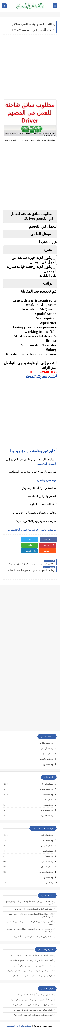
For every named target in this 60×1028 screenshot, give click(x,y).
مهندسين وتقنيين (47, 480)
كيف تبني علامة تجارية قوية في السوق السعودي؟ (33, 1009)
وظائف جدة (48, 834)
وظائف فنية (48, 799)
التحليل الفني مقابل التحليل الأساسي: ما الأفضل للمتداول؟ (29, 965)
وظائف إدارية (47, 778)
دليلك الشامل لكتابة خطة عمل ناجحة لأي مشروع (33, 1004)
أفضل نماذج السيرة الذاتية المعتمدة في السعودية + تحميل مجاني (30, 917)
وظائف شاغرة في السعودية (19, 1020)
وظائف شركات (46, 737)
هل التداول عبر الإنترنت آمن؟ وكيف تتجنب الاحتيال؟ (32, 970)
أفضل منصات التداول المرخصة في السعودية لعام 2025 (31, 955)
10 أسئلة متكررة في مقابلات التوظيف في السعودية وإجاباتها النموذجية (29, 897)
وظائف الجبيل (47, 861)
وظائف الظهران (46, 866)
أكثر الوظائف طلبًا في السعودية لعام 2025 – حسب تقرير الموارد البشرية (30, 909)
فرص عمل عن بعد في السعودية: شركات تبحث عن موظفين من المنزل (29, 924)
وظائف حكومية (46, 753)
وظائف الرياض (46, 829)
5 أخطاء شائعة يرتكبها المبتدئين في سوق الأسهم (33, 960)
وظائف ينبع (48, 877)
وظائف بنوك (48, 748)
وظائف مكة (48, 850)
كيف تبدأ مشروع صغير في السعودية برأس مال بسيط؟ (31, 994)
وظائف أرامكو (47, 743)
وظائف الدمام (47, 840)
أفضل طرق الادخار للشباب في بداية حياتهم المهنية (33, 999)
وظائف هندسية (46, 783)
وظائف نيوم (48, 758)
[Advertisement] (30, 68)
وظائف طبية (47, 794)
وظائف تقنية (47, 788)
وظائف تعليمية (46, 804)
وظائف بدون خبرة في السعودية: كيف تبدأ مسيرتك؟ (32, 931)
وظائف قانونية (47, 810)
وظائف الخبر (47, 845)
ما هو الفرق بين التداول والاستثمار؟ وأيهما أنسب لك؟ (32, 949)
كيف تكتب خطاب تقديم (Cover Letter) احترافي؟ (34, 903)
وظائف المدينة (46, 856)
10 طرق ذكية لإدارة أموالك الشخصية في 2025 (35, 989)
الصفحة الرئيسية (47, 463)
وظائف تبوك (47, 871)
